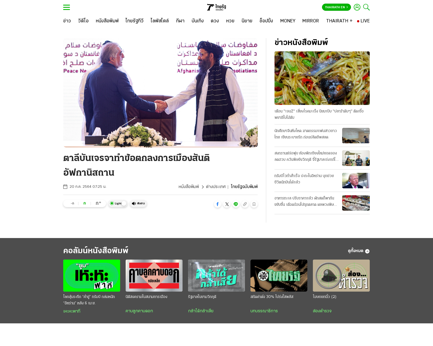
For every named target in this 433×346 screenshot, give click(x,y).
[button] (217, 204)
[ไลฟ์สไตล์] (160, 21)
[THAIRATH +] (339, 21)
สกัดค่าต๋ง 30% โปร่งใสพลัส (271, 297)
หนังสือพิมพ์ (189, 187)
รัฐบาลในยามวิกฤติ (202, 297)
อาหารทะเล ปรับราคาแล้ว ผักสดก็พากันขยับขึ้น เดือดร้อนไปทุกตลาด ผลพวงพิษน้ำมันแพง (304, 202)
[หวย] (230, 21)
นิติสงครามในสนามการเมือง (146, 297)
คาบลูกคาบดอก (139, 311)
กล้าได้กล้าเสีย (200, 311)
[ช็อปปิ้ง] (266, 21)
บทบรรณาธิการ (264, 311)
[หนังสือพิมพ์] (107, 21)
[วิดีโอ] (83, 21)
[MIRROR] (310, 21)
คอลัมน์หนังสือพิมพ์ (95, 251)
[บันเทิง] (198, 21)
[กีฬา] (180, 21)
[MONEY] (287, 21)
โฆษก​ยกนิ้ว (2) (325, 297)
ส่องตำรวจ (322, 311)
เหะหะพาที (71, 311)
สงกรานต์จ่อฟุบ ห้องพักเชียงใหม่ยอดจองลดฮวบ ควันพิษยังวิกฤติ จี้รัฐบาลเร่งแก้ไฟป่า (306, 157)
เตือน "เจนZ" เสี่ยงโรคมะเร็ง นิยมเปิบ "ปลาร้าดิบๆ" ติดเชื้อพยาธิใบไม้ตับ (319, 114)
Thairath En (336, 7)
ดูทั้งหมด (359, 251)
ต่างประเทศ (216, 187)
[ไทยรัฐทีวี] (135, 21)
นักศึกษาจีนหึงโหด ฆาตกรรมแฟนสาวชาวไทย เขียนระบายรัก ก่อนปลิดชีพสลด (305, 134)
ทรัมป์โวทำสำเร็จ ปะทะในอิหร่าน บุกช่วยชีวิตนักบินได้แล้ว (304, 179)
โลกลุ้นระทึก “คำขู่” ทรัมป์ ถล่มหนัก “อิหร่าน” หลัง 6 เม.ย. (89, 300)
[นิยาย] (247, 21)
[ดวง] (215, 21)
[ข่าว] (67, 21)
